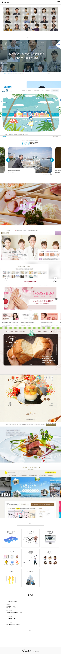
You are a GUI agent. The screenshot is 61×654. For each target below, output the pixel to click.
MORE (30, 523)
